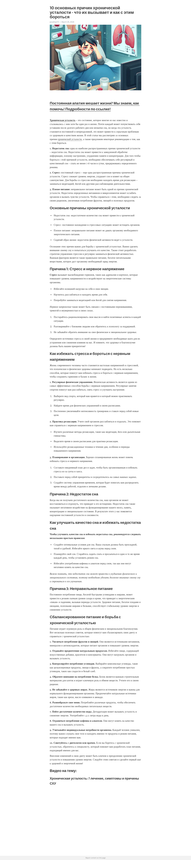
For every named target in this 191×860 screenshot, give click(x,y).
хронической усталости (70, 139)
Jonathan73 (54, 22)
